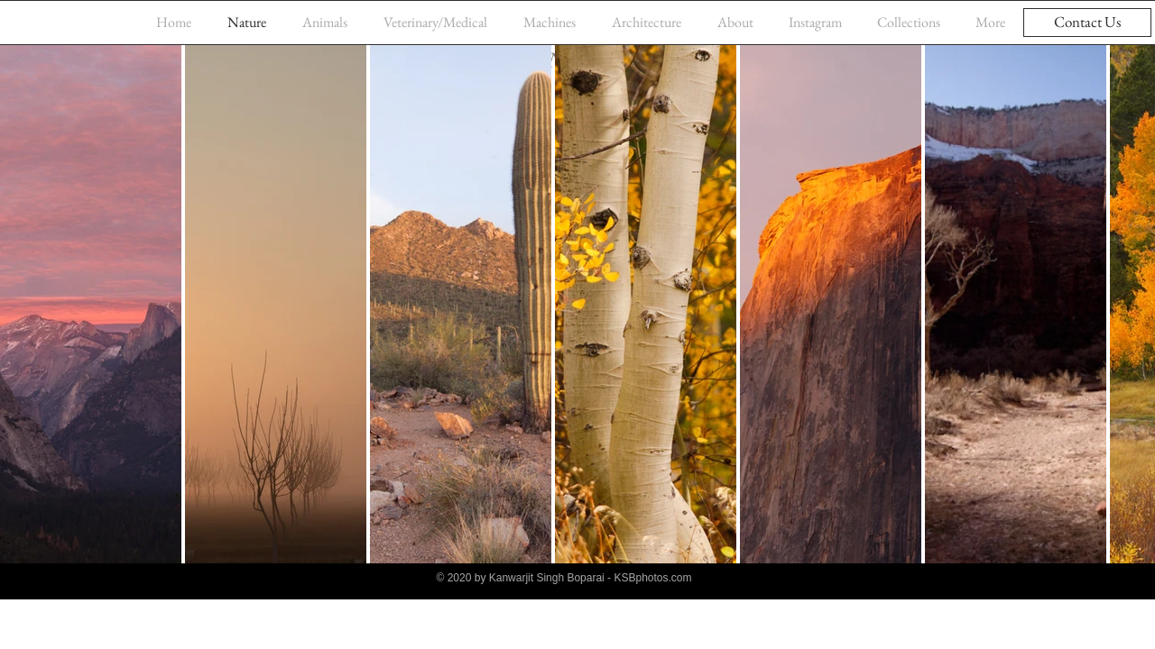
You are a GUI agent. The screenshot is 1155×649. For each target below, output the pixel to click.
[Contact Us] (1087, 22)
